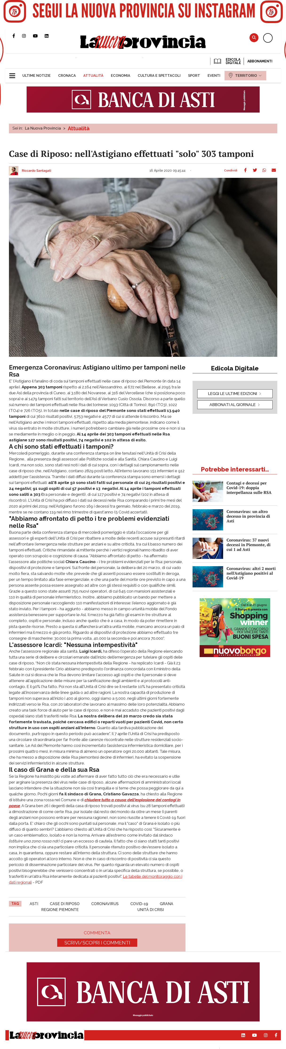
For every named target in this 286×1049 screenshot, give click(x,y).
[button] (14, 74)
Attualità (78, 128)
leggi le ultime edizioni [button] (232, 393)
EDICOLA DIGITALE (227, 61)
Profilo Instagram (27, 36)
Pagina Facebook (17, 36)
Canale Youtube (39, 36)
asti (34, 904)
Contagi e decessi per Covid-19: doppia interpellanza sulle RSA (249, 487)
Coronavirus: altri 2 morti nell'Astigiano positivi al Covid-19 (251, 573)
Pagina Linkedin (50, 36)
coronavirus (105, 904)
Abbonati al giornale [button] (232, 404)
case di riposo (65, 904)
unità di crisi (150, 909)
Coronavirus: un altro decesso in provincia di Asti (248, 516)
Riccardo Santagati (36, 171)
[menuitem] (36, 75)
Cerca (254, 37)
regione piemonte (60, 909)
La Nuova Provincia (43, 128)
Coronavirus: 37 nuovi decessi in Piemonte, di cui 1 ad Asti (249, 544)
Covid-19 (139, 904)
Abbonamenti (259, 61)
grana (166, 904)
